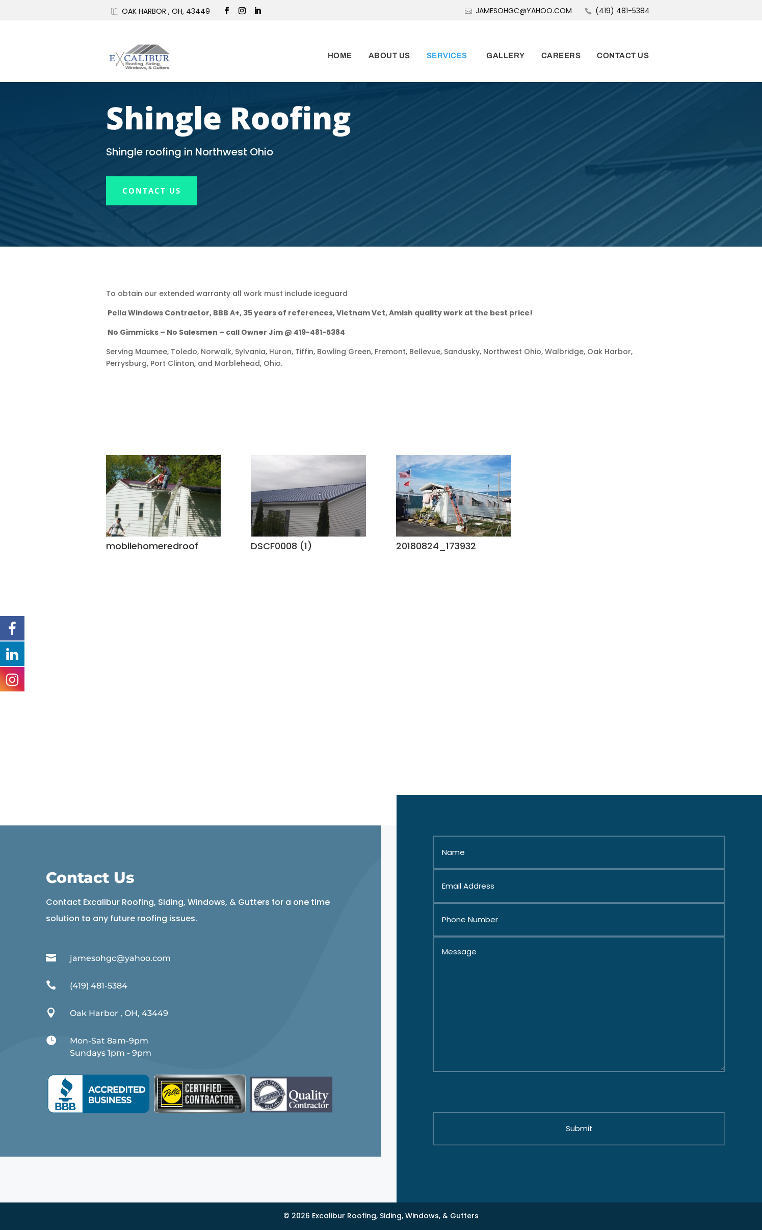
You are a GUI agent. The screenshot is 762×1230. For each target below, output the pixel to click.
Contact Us (623, 42)
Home (340, 42)
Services (447, 42)
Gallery (505, 42)
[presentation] (510, 1092)
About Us (389, 42)
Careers (561, 42)
